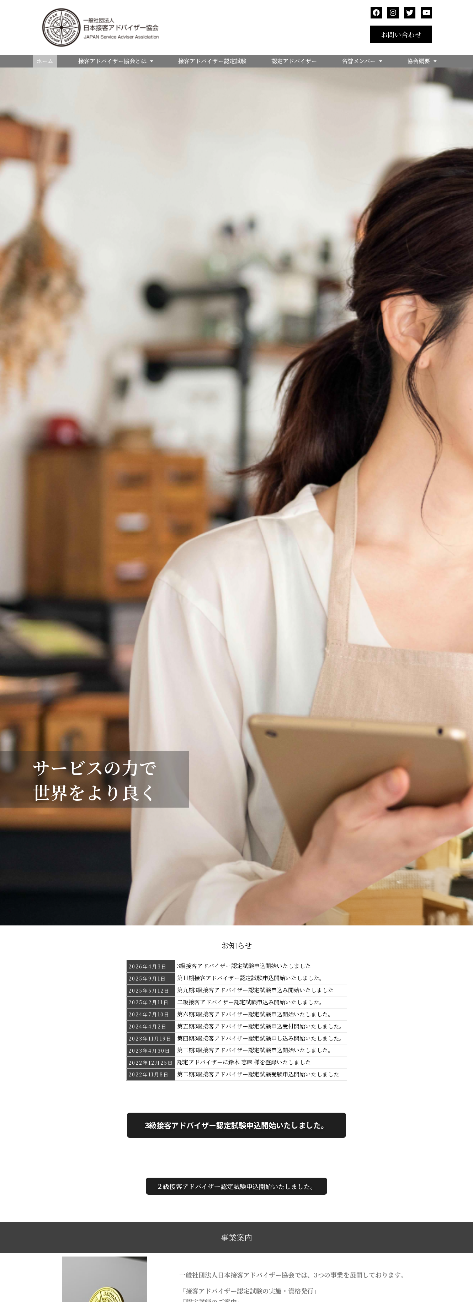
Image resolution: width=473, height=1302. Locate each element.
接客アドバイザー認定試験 (212, 61)
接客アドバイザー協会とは (115, 61)
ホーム (44, 61)
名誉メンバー (362, 61)
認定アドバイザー (294, 61)
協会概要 (422, 61)
